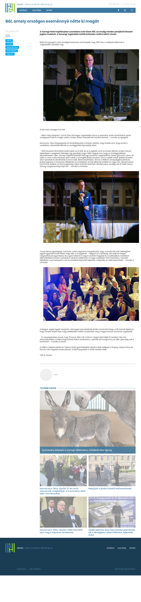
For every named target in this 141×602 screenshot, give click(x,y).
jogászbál (10, 54)
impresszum (21, 569)
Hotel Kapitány (11, 51)
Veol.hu (7, 36)
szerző (56, 375)
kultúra (37, 10)
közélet (23, 10)
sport (49, 10)
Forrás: (7, 35)
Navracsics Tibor (12, 47)
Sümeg (9, 44)
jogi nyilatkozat (35, 569)
